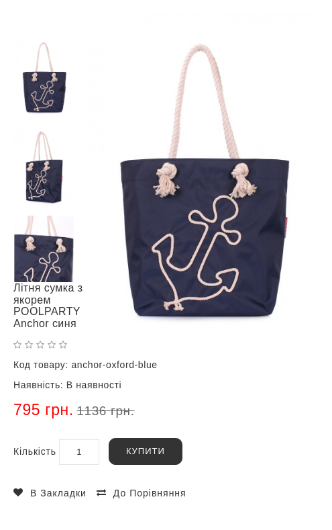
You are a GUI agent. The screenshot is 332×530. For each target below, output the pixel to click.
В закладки (58, 493)
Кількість (34, 451)
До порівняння (149, 493)
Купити (145, 451)
